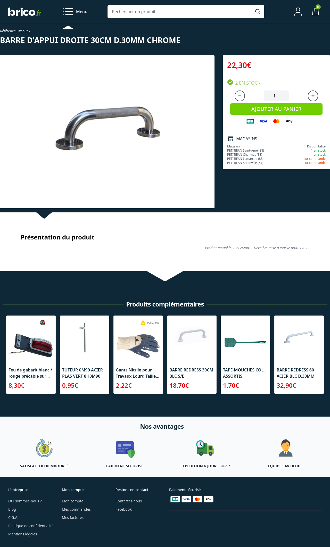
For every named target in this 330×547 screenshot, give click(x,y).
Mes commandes (76, 509)
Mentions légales (22, 534)
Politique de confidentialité (31, 525)
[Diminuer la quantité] (240, 95)
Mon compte (72, 501)
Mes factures (73, 517)
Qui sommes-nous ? (25, 501)
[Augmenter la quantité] (313, 95)
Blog (12, 509)
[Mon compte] (298, 11)
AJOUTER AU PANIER (276, 108)
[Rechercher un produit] (181, 11)
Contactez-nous (129, 501)
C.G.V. (13, 517)
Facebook (124, 509)
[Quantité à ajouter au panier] (276, 95)
